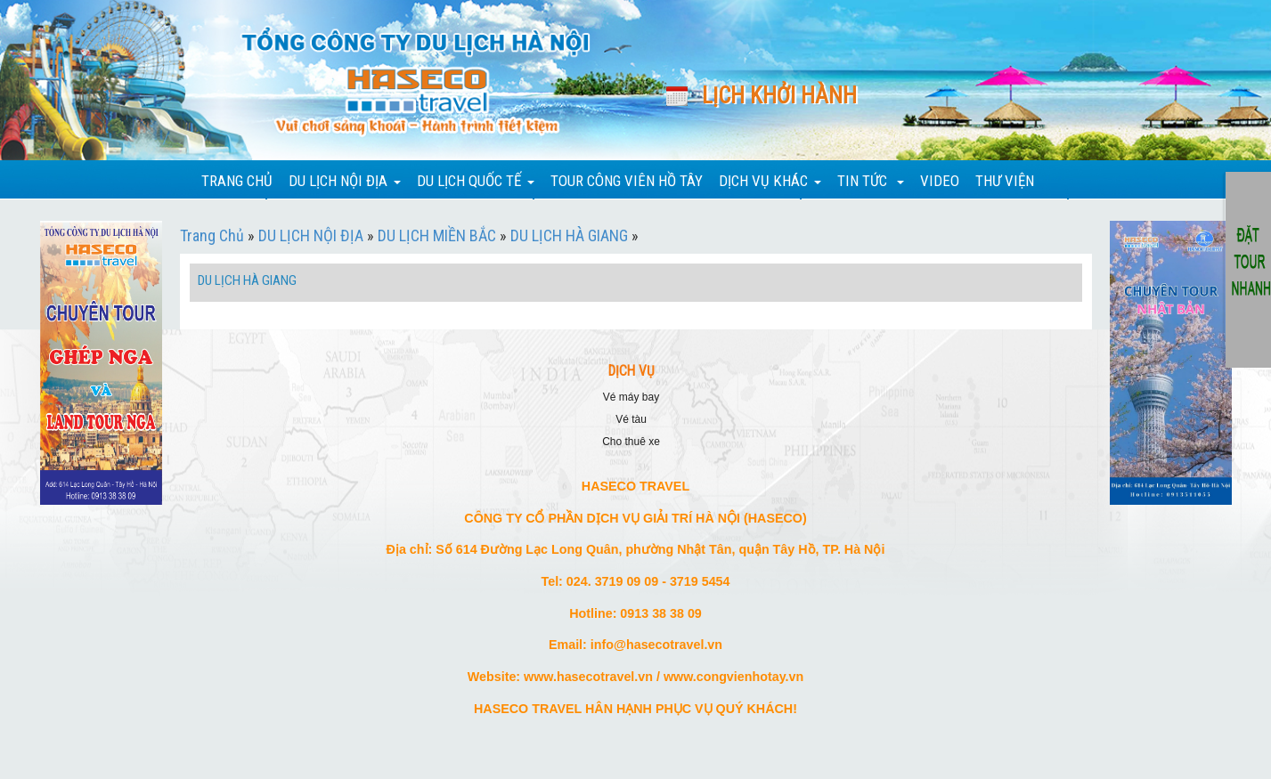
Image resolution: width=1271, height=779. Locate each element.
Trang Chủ (212, 235)
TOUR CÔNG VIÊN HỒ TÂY (626, 181)
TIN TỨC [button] (870, 181)
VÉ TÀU (631, 419)
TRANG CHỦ (237, 181)
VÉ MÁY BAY (631, 397)
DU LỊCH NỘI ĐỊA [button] (345, 181)
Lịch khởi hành (779, 96)
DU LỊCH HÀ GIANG (569, 235)
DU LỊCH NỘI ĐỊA (310, 235)
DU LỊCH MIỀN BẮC (437, 235)
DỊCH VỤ (631, 371)
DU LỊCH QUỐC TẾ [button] (475, 181)
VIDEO (939, 181)
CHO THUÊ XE (631, 441)
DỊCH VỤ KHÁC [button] (770, 181)
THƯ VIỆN (1004, 181)
